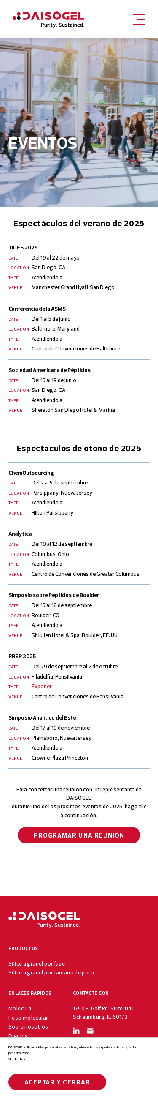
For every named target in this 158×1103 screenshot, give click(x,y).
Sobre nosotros (28, 1026)
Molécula (19, 1008)
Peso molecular (28, 1017)
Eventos (18, 1035)
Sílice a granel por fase (36, 963)
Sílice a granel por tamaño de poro (51, 972)
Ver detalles (16, 1059)
